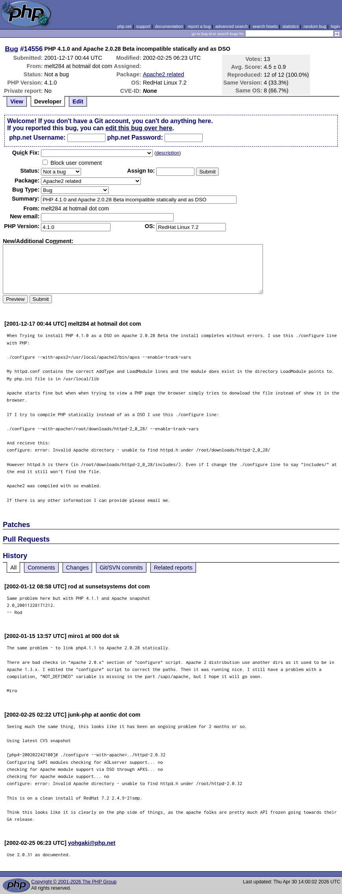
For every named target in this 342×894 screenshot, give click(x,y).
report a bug (199, 26)
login (335, 26)
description (167, 153)
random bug (314, 26)
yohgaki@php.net (91, 843)
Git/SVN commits (121, 567)
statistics (291, 26)
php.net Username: (37, 137)
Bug (11, 49)
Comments (41, 567)
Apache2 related (163, 74)
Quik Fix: (26, 152)
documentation (169, 26)
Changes (77, 567)
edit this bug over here (138, 128)
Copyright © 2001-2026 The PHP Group (73, 882)
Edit (77, 101)
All (13, 567)
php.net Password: (135, 137)
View (16, 101)
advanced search (231, 26)
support (143, 26)
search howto (264, 26)
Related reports (173, 567)
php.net (124, 26)
